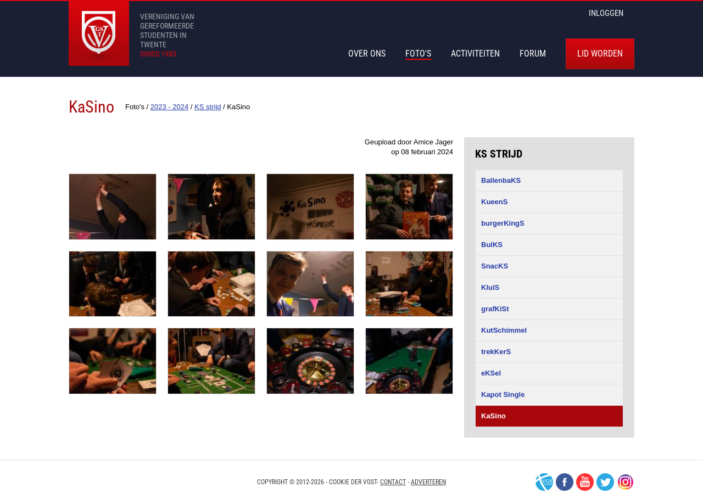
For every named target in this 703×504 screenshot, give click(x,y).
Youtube (585, 482)
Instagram (625, 482)
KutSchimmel (504, 330)
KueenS (494, 202)
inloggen (606, 13)
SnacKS (494, 266)
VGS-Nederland (544, 482)
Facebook (564, 482)
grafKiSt (495, 309)
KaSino (493, 416)
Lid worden (600, 53)
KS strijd (498, 153)
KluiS (490, 287)
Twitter (605, 482)
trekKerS (496, 352)
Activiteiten (475, 53)
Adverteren (428, 482)
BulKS (492, 244)
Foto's (418, 53)
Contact (393, 482)
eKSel (491, 373)
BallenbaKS (501, 180)
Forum (533, 53)
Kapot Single (503, 394)
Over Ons (367, 53)
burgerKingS (503, 223)
